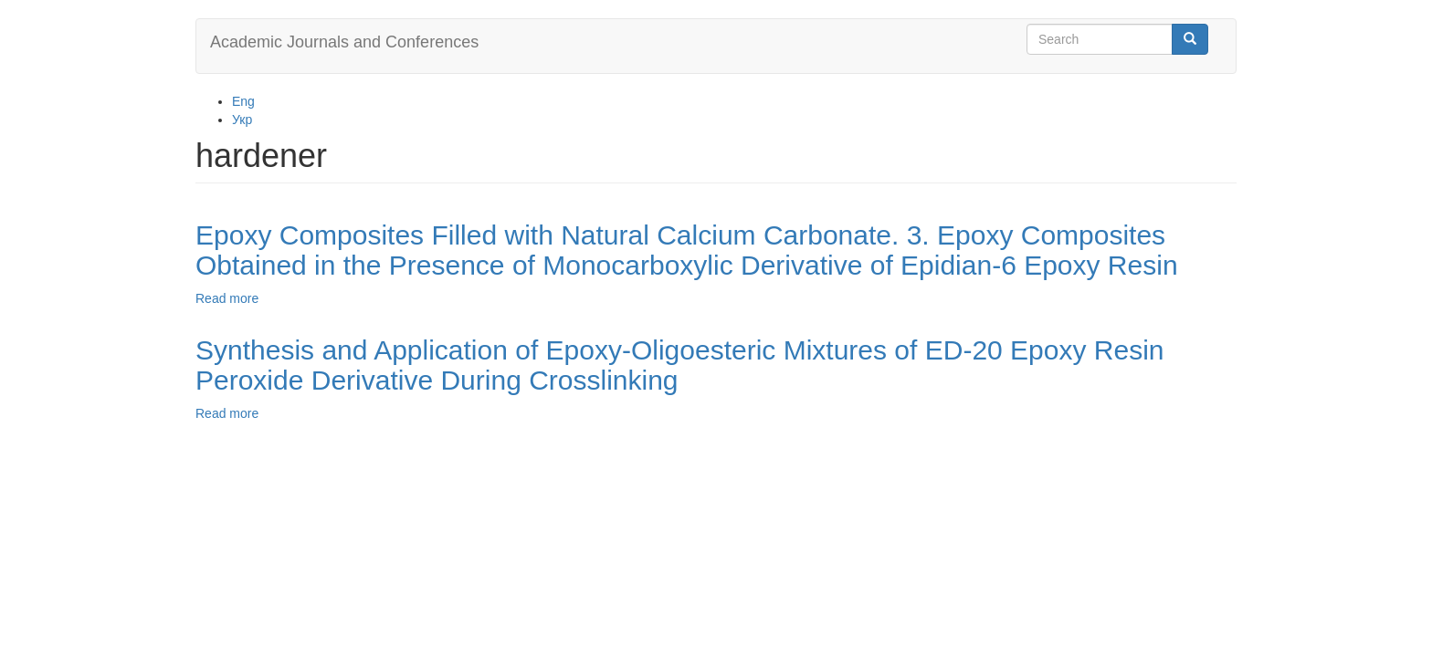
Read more (226, 298)
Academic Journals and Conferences (344, 42)
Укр (242, 119)
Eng (243, 101)
